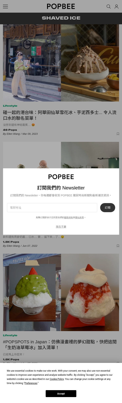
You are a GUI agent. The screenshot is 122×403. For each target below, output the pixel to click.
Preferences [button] (31, 383)
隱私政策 (79, 217)
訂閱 (107, 207)
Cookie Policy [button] (57, 379)
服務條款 (68, 217)
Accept (61, 393)
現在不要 (61, 226)
